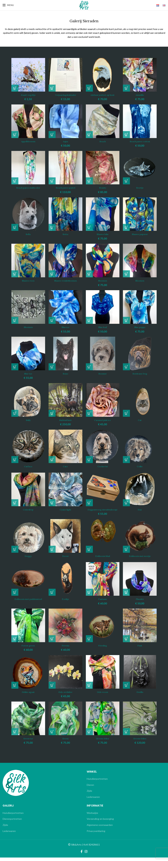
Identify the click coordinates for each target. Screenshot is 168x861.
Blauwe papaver (140, 234)
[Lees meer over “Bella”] (14, 227)
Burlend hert (65, 420)
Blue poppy (139, 327)
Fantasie (102, 602)
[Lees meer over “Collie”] (126, 459)
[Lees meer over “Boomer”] (89, 366)
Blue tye (28, 373)
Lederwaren (93, 800)
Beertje (139, 187)
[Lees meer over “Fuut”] (126, 642)
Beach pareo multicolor (28, 187)
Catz (65, 466)
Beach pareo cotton (139, 141)
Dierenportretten (12, 822)
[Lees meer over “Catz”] (52, 459)
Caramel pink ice (102, 420)
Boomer (102, 373)
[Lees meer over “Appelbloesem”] (14, 134)
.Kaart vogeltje (28, 94)
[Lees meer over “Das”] (126, 502)
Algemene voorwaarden (100, 828)
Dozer (65, 559)
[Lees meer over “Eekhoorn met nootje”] (126, 552)
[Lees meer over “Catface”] (14, 459)
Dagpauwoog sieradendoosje (103, 511)
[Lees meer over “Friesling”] (89, 642)
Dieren (90, 788)
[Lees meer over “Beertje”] (126, 180)
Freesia (65, 648)
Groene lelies (102, 741)
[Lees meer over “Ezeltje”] (52, 595)
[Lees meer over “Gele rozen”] (89, 688)
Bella (28, 234)
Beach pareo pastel (65, 187)
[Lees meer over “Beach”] (89, 134)
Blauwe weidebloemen (65, 280)
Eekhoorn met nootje (139, 559)
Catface (28, 466)
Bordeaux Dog (139, 373)
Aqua (65, 141)
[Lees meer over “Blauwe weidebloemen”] (52, 273)
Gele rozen (102, 695)
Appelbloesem (28, 141)
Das (140, 509)
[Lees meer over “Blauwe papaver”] (126, 227)
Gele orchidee (65, 695)
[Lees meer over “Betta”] (52, 227)
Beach (102, 141)
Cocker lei (102, 466)
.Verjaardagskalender (65, 94)
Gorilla (140, 695)
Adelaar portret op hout (102, 94)
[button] (14, 88)
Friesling (102, 648)
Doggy (28, 559)
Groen (65, 741)
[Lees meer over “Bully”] (14, 413)
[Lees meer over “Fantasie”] (89, 595)
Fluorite (140, 602)
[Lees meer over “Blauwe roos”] (14, 273)
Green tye (28, 741)
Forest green (28, 648)
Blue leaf (103, 327)
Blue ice (65, 327)
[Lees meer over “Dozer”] (52, 552)
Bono (65, 373)
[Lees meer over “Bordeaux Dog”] (126, 366)
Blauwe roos (28, 280)
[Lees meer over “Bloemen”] (126, 273)
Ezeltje (65, 602)
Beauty (102, 187)
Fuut (139, 648)
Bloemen (103, 280)
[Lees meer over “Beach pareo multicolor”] (14, 180)
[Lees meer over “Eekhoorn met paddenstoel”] (14, 595)
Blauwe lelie (102, 234)
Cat (140, 420)
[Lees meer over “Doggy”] (14, 552)
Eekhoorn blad (102, 559)
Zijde (89, 794)
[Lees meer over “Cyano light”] (52, 502)
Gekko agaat (28, 695)
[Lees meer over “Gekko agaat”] (14, 688)
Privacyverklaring (96, 834)
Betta (65, 234)
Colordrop (28, 509)
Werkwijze (92, 816)
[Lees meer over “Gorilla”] (126, 688)
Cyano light (65, 509)
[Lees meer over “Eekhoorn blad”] (89, 552)
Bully (28, 420)
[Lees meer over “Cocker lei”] (89, 459)
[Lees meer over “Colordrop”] (14, 502)
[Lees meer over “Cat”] (126, 413)
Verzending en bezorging (100, 822)
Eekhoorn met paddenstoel (28, 602)
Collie (139, 466)
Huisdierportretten (97, 782)
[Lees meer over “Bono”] (52, 366)
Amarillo (140, 94)
